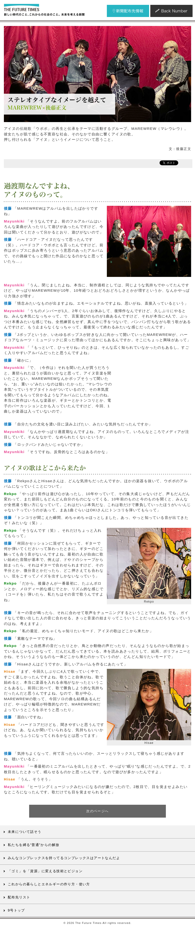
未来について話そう (25, 832)
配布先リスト (19, 897)
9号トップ (16, 910)
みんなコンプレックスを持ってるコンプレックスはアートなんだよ (64, 858)
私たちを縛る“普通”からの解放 (33, 845)
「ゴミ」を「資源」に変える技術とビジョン (45, 871)
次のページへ (97, 811)
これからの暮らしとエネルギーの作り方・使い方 (49, 884)
